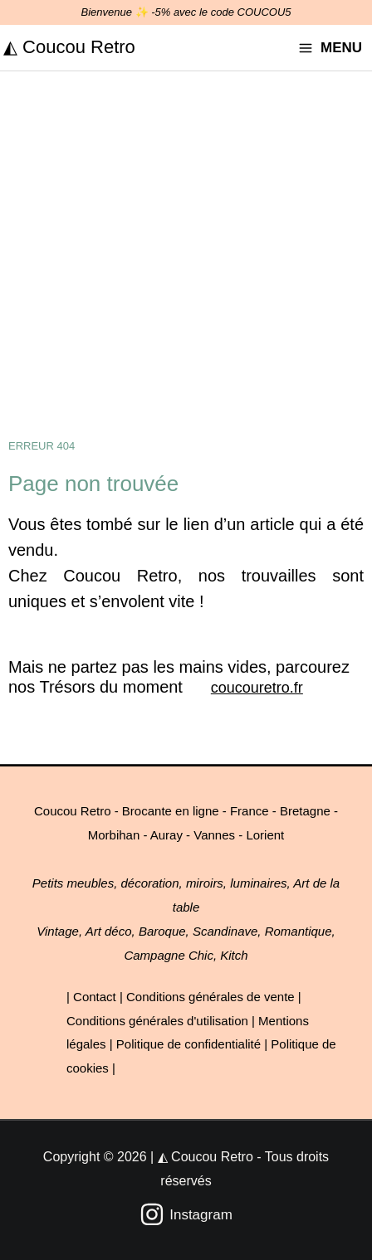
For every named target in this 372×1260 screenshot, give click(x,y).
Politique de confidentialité (188, 1044)
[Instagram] (185, 1214)
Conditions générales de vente (210, 997)
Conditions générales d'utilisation (157, 1021)
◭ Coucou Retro (69, 46)
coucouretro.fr (257, 687)
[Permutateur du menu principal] (330, 48)
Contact (94, 997)
